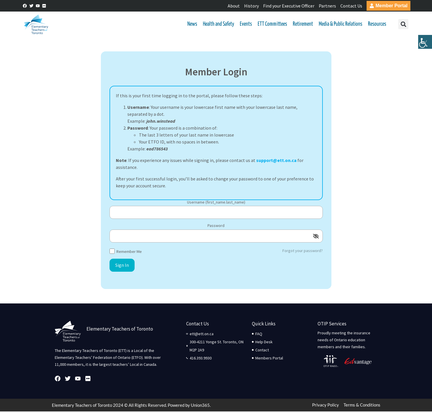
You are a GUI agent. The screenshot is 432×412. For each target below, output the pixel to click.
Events (245, 24)
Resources (376, 24)
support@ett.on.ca (276, 161)
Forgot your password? (302, 251)
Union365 (200, 405)
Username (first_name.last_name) (216, 203)
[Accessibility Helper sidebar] (425, 44)
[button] (403, 25)
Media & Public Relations (340, 24)
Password (216, 226)
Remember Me (126, 251)
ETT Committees (271, 24)
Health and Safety (217, 24)
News (192, 24)
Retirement (302, 24)
